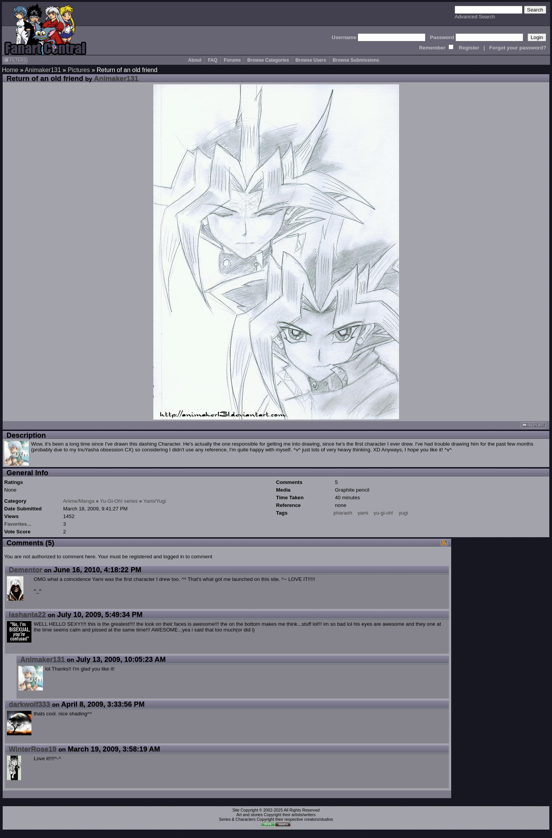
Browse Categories (268, 60)
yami (363, 513)
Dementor (25, 570)
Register (469, 48)
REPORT (533, 425)
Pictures (79, 70)
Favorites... (17, 524)
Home (10, 70)
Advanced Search (475, 17)
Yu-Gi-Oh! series (119, 501)
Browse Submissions (356, 60)
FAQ (212, 60)
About (195, 60)
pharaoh (343, 513)
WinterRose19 (32, 749)
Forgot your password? (517, 48)
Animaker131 (43, 70)
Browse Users (311, 60)
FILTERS (15, 60)
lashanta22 (27, 614)
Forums (232, 60)
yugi (403, 513)
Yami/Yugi (154, 501)
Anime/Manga (78, 501)
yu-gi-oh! (383, 513)
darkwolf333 (29, 704)
